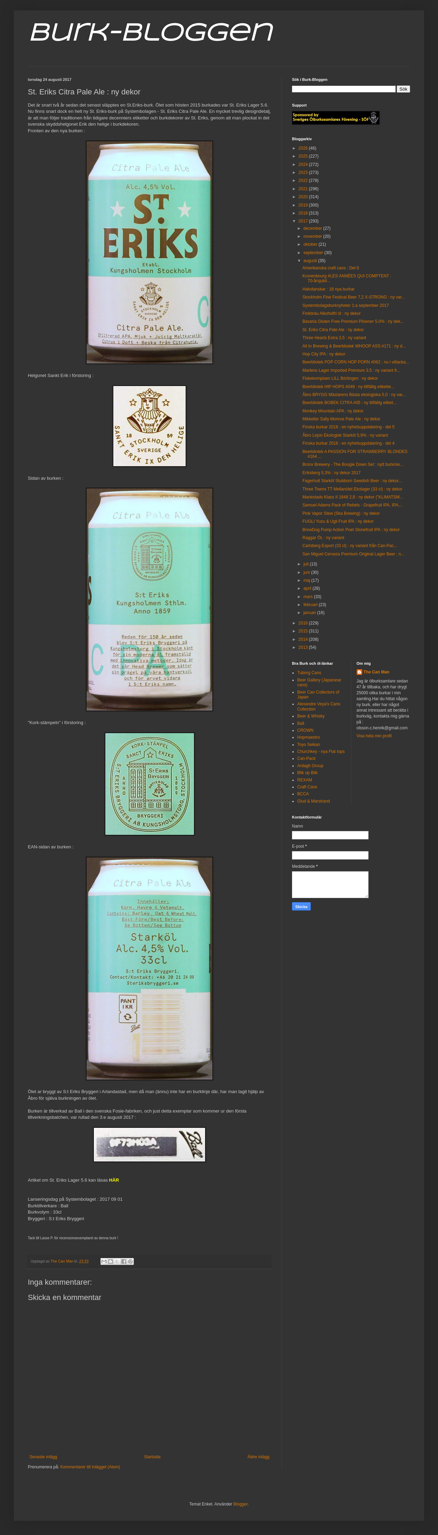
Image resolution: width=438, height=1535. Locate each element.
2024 (304, 164)
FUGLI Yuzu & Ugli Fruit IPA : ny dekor (338, 521)
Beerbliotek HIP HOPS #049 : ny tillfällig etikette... (348, 386)
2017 (304, 221)
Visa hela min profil (374, 735)
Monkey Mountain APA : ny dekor (333, 411)
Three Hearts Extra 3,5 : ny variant (334, 337)
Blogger (240, 1504)
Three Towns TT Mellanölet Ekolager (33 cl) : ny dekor (352, 489)
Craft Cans (307, 787)
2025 (304, 156)
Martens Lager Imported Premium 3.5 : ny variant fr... (351, 370)
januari (310, 612)
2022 (304, 180)
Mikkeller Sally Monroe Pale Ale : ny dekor (341, 419)
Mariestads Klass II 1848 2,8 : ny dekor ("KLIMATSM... (352, 497)
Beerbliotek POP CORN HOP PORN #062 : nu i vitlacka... (355, 362)
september (313, 252)
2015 (304, 631)
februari (311, 604)
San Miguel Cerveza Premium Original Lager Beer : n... (353, 554)
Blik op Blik (307, 772)
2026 (304, 148)
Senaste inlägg (43, 1456)
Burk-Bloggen (149, 34)
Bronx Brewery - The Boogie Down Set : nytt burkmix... (353, 464)
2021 (304, 188)
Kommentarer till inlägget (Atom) (90, 1467)
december (313, 228)
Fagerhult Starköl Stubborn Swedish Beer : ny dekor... (352, 480)
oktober (310, 244)
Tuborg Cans (309, 672)
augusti (310, 260)
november (313, 236)
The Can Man (377, 672)
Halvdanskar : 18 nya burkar (328, 289)
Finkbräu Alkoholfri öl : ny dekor (331, 313)
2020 (304, 196)
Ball (300, 723)
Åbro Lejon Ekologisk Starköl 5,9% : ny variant (345, 435)
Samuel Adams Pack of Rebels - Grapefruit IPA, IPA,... (352, 505)
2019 (304, 205)
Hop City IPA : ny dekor (323, 354)
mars (308, 596)
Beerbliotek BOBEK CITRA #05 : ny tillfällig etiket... (349, 402)
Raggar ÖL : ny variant (323, 537)
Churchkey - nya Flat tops (321, 751)
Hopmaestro (308, 737)
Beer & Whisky (311, 716)
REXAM (304, 780)
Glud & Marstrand (313, 801)
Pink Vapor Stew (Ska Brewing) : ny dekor (341, 513)
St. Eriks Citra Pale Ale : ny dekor (333, 329)
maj (307, 580)
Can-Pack (306, 758)
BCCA (303, 793)
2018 (304, 213)
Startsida (152, 1456)
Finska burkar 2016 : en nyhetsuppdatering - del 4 (348, 443)
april (308, 588)
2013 (304, 647)
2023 (304, 172)
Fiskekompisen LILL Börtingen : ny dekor (340, 378)
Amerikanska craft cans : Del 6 (330, 268)
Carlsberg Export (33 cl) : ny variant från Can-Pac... (349, 545)
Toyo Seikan (308, 744)
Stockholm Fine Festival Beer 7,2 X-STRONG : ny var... (353, 297)
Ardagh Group (310, 765)
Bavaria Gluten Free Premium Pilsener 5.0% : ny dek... (353, 321)
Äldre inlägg (258, 1456)
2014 (304, 639)
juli (306, 564)
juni (307, 572)
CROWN (305, 730)
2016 (304, 623)
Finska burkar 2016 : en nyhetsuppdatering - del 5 (348, 427)
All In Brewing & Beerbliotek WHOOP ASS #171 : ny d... (354, 346)
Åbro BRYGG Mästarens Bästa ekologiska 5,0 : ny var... (354, 394)
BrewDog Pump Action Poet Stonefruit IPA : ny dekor (351, 529)
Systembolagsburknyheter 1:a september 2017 (345, 305)
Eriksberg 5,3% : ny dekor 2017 (331, 472)
